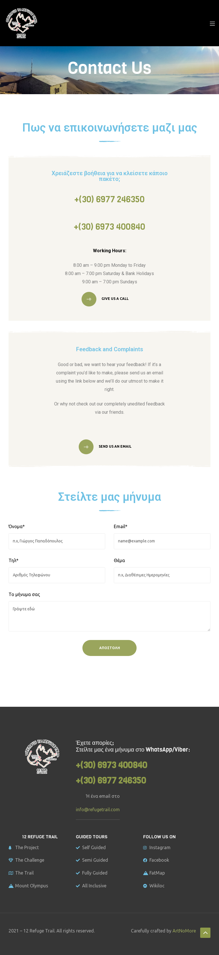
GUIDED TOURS (92, 837)
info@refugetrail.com (98, 809)
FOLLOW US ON (159, 837)
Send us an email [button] (114, 446)
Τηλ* (14, 560)
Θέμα (119, 560)
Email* (120, 526)
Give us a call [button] (115, 299)
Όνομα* (17, 526)
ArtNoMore (184, 930)
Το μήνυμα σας (24, 594)
